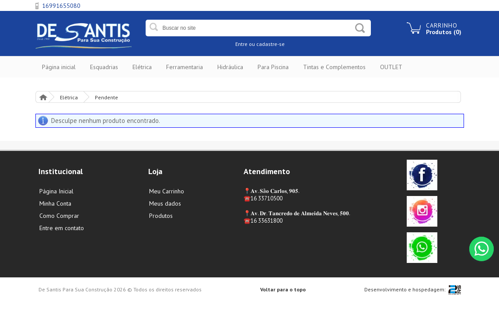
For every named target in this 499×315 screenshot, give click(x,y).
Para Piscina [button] (273, 67)
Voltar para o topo (283, 289)
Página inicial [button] (59, 67)
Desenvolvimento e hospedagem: (405, 289)
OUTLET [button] (391, 67)
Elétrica (69, 97)
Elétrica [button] (142, 67)
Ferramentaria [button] (184, 67)
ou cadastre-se (267, 44)
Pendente (106, 97)
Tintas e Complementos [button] (334, 67)
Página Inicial (43, 97)
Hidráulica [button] (230, 67)
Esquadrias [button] (104, 67)
